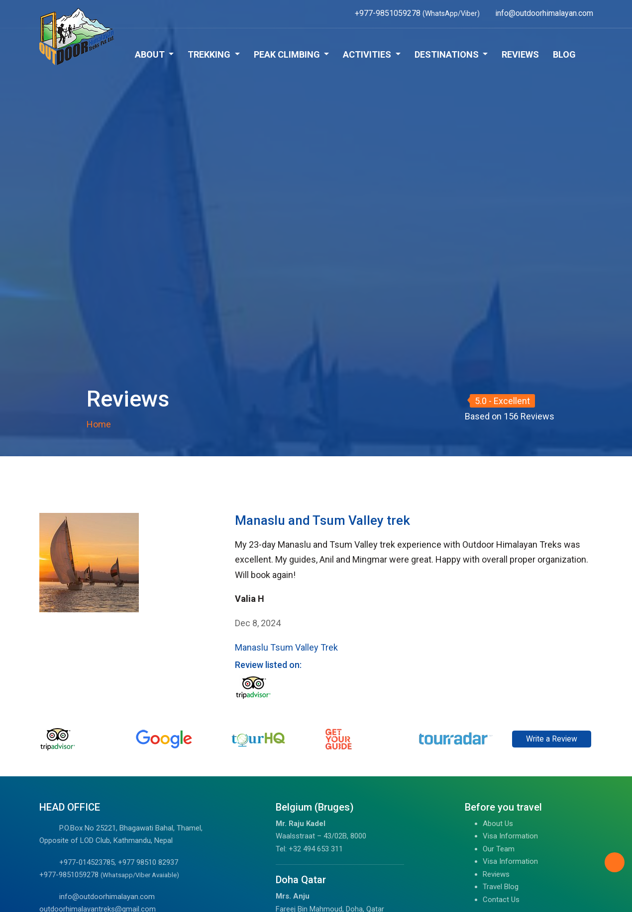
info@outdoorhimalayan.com (107, 896)
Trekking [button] (210, 54)
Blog (564, 54)
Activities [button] (368, 54)
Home (99, 424)
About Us (498, 823)
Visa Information (510, 835)
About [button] (151, 54)
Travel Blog (501, 886)
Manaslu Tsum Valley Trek (286, 647)
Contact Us (501, 899)
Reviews (520, 54)
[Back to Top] (615, 862)
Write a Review (551, 739)
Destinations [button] (448, 54)
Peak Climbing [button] (288, 54)
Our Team (499, 848)
